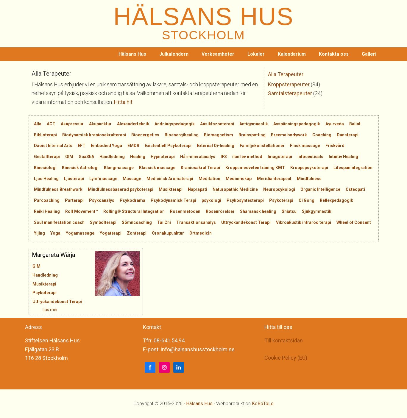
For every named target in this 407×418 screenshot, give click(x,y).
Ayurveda (334, 123)
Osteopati (355, 189)
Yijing (39, 233)
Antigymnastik (253, 123)
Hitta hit (123, 102)
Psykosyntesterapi (245, 200)
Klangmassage (119, 167)
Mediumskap (239, 178)
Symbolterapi (103, 222)
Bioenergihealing (182, 134)
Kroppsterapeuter (289, 84)
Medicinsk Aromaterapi (169, 178)
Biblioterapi (45, 134)
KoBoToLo (263, 403)
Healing (137, 156)
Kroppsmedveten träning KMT (255, 167)
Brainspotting (252, 134)
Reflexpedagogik (336, 200)
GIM (69, 156)
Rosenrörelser (220, 211)
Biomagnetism (218, 134)
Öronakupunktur (168, 233)
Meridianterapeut (274, 178)
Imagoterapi (280, 156)
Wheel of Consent (353, 222)
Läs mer (39, 310)
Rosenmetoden (185, 211)
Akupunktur (100, 123)
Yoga (55, 233)
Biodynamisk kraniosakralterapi (94, 134)
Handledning (112, 156)
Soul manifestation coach (59, 222)
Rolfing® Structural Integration (134, 211)
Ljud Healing (46, 178)
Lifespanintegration (352, 167)
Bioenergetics (145, 134)
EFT (81, 145)
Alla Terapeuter (285, 74)
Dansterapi (347, 134)
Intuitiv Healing (343, 156)
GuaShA (86, 156)
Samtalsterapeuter (290, 93)
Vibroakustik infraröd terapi (303, 222)
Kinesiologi (45, 167)
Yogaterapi (110, 233)
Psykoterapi (281, 200)
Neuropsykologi (279, 189)
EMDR (133, 145)
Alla (37, 123)
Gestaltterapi (47, 156)
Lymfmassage (103, 178)
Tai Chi (164, 222)
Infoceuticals (310, 156)
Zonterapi (136, 233)
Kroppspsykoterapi (309, 167)
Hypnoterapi (163, 156)
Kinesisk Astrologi (80, 167)
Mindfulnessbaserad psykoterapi (120, 189)
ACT (51, 123)
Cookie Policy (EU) (285, 358)
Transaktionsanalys (196, 222)
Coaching (321, 134)
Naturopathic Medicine (235, 189)
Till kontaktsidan (283, 340)
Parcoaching (47, 200)
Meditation (209, 178)
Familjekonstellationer (262, 145)
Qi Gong (306, 200)
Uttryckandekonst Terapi (246, 222)
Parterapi (74, 200)
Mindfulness (309, 178)
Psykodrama (132, 200)
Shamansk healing (258, 211)
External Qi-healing (215, 145)
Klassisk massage (157, 167)
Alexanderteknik (133, 123)
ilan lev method (247, 156)
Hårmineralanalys (197, 156)
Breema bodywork (289, 134)
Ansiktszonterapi (217, 123)
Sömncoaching (137, 222)
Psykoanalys (101, 200)
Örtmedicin (200, 233)
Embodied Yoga (106, 145)
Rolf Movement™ (81, 211)
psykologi (211, 200)
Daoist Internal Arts (53, 145)
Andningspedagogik (175, 123)
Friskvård (334, 145)
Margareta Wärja (53, 254)
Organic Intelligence (320, 189)
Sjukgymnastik (316, 211)
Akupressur (72, 123)
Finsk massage (305, 145)
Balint (355, 123)
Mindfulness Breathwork (58, 189)
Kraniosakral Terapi (200, 167)
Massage (132, 178)
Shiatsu (289, 211)
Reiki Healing (47, 211)
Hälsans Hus (199, 403)
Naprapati (197, 189)
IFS (224, 156)
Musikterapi (171, 189)
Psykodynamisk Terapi (173, 200)
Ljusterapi (74, 178)
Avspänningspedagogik (296, 123)
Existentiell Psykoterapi (168, 145)
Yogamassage (80, 233)
